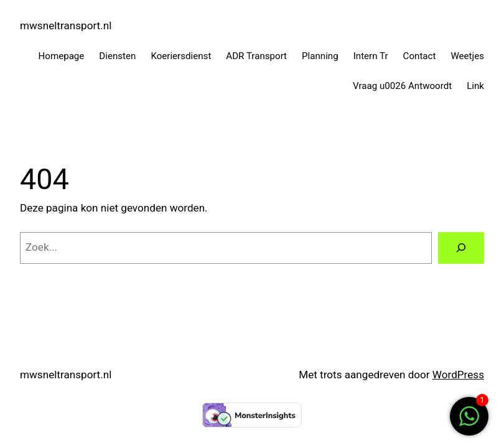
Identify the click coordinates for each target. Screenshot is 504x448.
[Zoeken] (461, 248)
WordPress (458, 374)
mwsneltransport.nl (65, 25)
